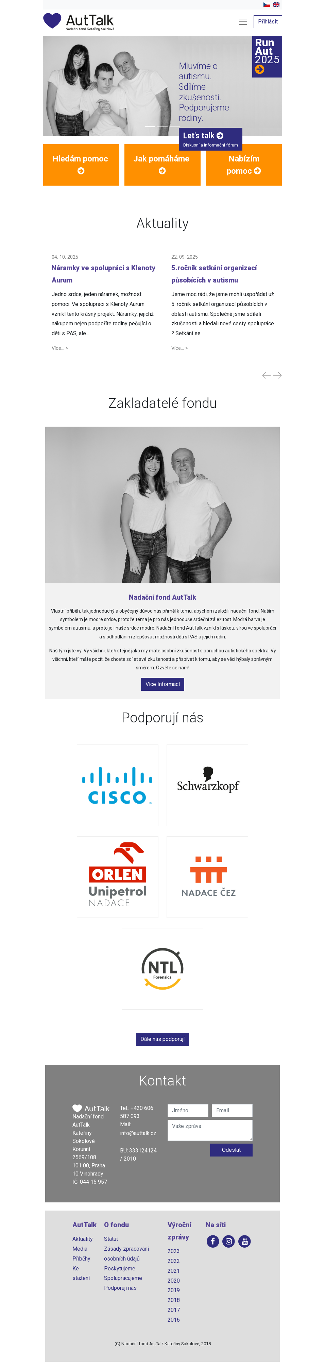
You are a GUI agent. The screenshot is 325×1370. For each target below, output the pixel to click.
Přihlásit (268, 21)
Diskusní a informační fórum (210, 139)
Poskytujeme (119, 1268)
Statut (111, 1239)
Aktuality (82, 1239)
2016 (174, 1320)
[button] (81, 165)
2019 (174, 1290)
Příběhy (81, 1258)
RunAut (267, 56)
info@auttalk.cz (138, 1133)
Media (79, 1249)
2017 (174, 1310)
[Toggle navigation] (243, 21)
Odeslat (231, 1150)
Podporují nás (120, 1288)
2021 (174, 1271)
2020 (174, 1281)
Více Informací (163, 684)
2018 (174, 1300)
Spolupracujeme (123, 1278)
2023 (174, 1251)
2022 (174, 1261)
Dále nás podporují (162, 1039)
